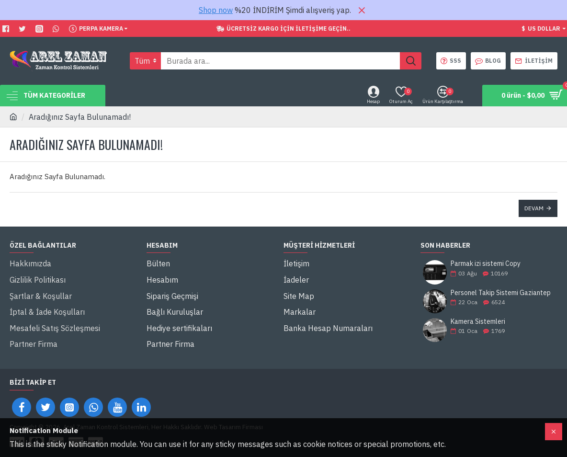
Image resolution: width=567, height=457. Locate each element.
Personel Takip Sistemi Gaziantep (501, 293)
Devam (534, 208)
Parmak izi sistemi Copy (486, 263)
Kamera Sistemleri (478, 321)
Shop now (216, 10)
